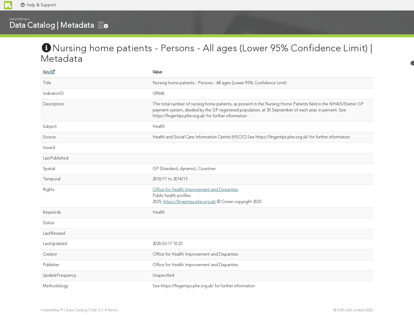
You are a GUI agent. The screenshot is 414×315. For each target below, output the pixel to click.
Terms (113, 310)
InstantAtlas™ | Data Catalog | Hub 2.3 (72, 310)
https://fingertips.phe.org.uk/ (189, 202)
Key (49, 72)
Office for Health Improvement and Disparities (195, 190)
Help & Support (38, 5)
